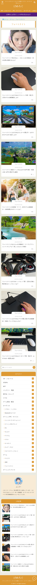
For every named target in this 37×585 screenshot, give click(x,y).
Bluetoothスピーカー (10, 413)
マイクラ (7, 458)
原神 (6, 462)
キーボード (8, 443)
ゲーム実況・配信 (8, 402)
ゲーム (12, 19)
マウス (7, 439)
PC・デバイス (17, 10)
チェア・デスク (9, 447)
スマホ (5, 398)
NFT (4, 386)
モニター (7, 431)
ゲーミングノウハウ (9, 470)
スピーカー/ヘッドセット (11, 451)
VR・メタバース (6, 10)
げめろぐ (18, 6)
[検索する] (34, 367)
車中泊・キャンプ (8, 394)
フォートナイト (20, 19)
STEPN (5, 382)
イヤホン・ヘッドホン (11, 409)
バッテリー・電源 (8, 390)
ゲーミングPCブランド (11, 424)
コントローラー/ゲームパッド (13, 420)
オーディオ (27, 10)
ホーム (5, 19)
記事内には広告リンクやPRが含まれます (18, 14)
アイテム (7, 435)
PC (6, 428)
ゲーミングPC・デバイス (10, 417)
